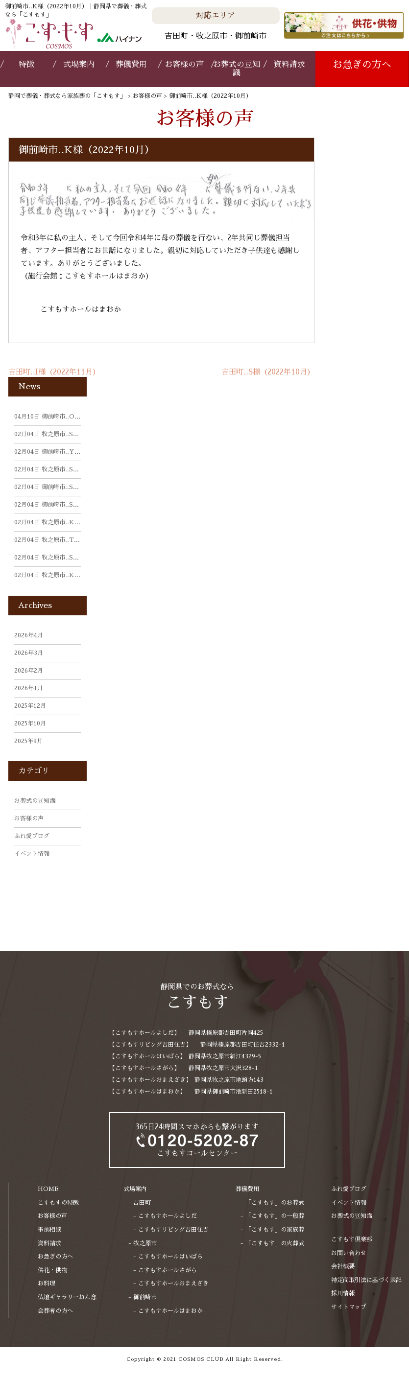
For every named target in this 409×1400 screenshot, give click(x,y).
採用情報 (343, 1293)
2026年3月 (28, 653)
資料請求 (289, 65)
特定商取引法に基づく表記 (366, 1280)
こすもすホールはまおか (80, 309)
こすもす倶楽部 (351, 1239)
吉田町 (142, 1203)
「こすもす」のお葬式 (274, 1203)
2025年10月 (30, 723)
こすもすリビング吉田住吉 (173, 1230)
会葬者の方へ (55, 1311)
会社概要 (343, 1266)
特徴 (26, 65)
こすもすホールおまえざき (173, 1283)
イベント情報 (31, 854)
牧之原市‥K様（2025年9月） (67, 575)
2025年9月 (28, 741)
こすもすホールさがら (167, 1270)
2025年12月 (30, 706)
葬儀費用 (131, 65)
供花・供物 (52, 1270)
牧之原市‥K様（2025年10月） (69, 522)
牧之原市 (145, 1243)
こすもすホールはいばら (170, 1257)
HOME (48, 1189)
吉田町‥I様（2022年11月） (54, 371)
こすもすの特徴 (58, 1203)
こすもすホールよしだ (167, 1216)
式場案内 (79, 65)
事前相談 (49, 1230)
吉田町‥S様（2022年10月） (267, 371)
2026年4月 (28, 635)
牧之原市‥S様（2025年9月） (66, 557)
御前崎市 (145, 1297)
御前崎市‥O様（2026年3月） (67, 417)
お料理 (46, 1283)
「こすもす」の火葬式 (274, 1243)
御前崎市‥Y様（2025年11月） (69, 452)
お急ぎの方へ (362, 65)
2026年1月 (28, 688)
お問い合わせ (348, 1253)
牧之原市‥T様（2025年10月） (68, 540)
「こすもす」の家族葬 (274, 1230)
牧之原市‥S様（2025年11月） (68, 434)
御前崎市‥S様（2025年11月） (68, 487)
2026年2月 (28, 671)
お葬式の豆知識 (236, 69)
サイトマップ (348, 1307)
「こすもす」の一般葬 (274, 1216)
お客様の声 (184, 65)
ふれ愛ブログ (31, 836)
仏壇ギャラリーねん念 (67, 1297)
